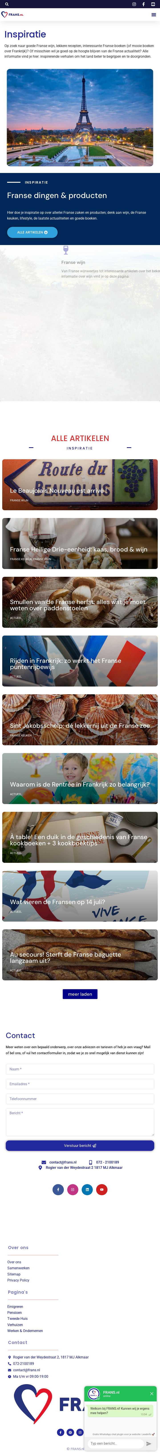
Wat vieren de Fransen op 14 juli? (57, 902)
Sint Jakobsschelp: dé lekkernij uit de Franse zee (80, 726)
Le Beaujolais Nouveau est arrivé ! (58, 491)
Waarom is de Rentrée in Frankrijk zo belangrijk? (80, 784)
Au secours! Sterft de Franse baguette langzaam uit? (65, 957)
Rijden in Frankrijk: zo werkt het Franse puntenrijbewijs (65, 664)
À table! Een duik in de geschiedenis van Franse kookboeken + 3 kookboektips (78, 840)
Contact (17, 1343)
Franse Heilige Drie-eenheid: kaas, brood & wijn (78, 549)
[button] (6, 4)
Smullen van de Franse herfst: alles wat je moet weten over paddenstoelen (78, 605)
